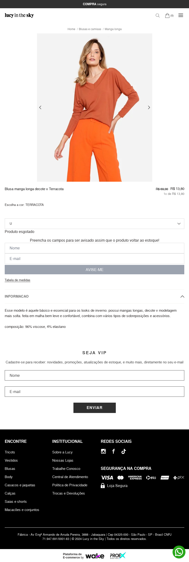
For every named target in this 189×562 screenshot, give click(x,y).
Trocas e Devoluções (68, 493)
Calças (10, 493)
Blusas (10, 468)
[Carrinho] (169, 15)
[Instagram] (103, 451)
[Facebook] (113, 451)
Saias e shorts (16, 501)
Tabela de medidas (17, 280)
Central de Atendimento (70, 476)
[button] (40, 107)
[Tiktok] (123, 451)
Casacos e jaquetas (20, 485)
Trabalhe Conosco (66, 468)
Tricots (10, 452)
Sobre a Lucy (62, 452)
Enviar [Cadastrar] (95, 407)
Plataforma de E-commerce (72, 556)
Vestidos (11, 460)
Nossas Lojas (62, 460)
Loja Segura (114, 485)
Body (9, 476)
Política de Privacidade (69, 485)
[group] (94, 107)
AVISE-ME (95, 269)
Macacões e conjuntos (22, 509)
